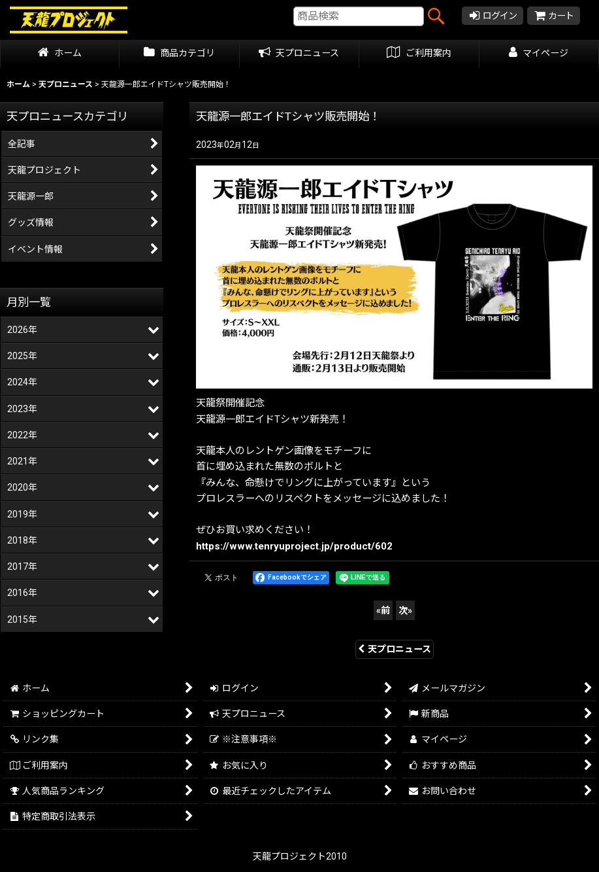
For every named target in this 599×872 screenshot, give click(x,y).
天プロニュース (394, 649)
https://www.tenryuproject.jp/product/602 (294, 546)
